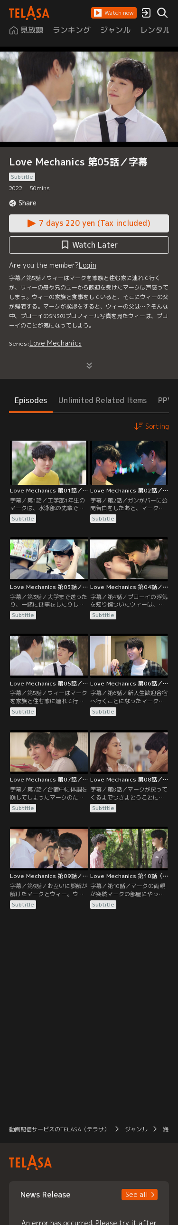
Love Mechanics (55, 342)
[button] (114, 13)
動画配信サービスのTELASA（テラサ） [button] (59, 1129)
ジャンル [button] (136, 1129)
